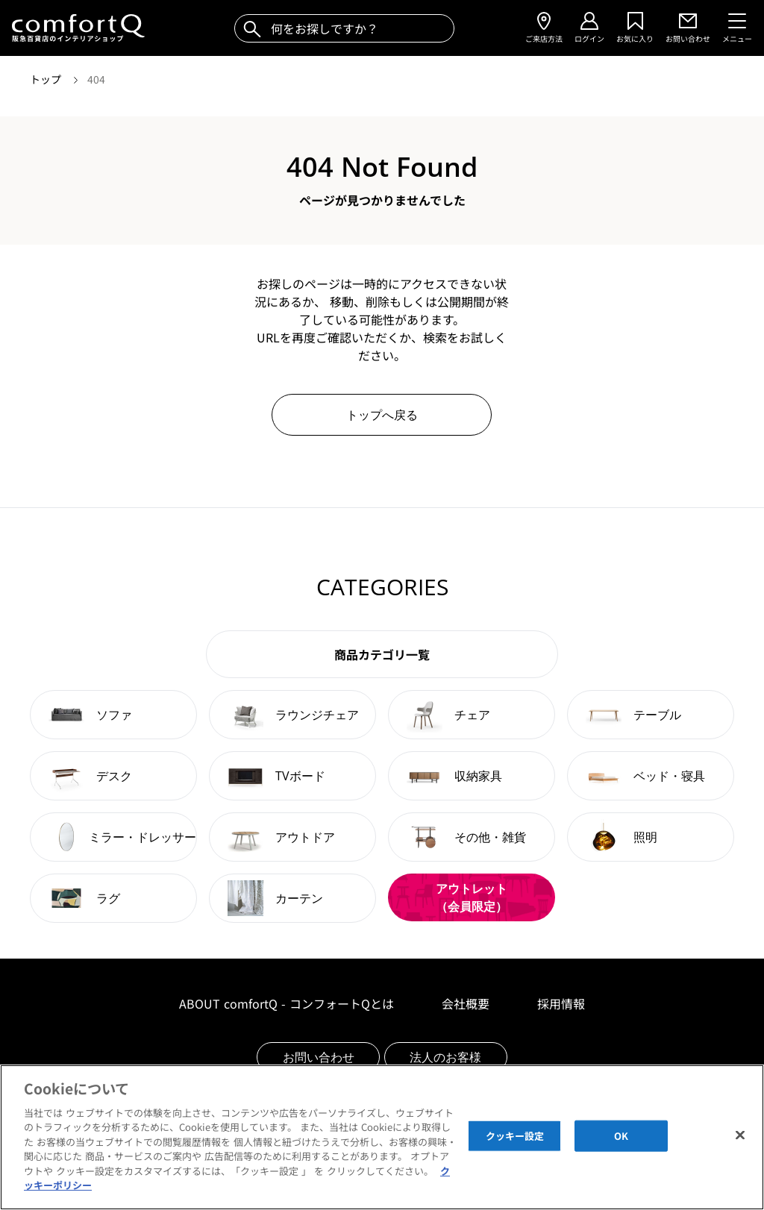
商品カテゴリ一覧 (382, 654)
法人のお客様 (445, 1057)
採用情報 (561, 1003)
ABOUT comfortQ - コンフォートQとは (286, 1003)
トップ (47, 79)
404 (96, 79)
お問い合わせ (318, 1057)
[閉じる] (740, 1142)
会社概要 (465, 1003)
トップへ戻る (382, 415)
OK (621, 1144)
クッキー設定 (515, 1144)
